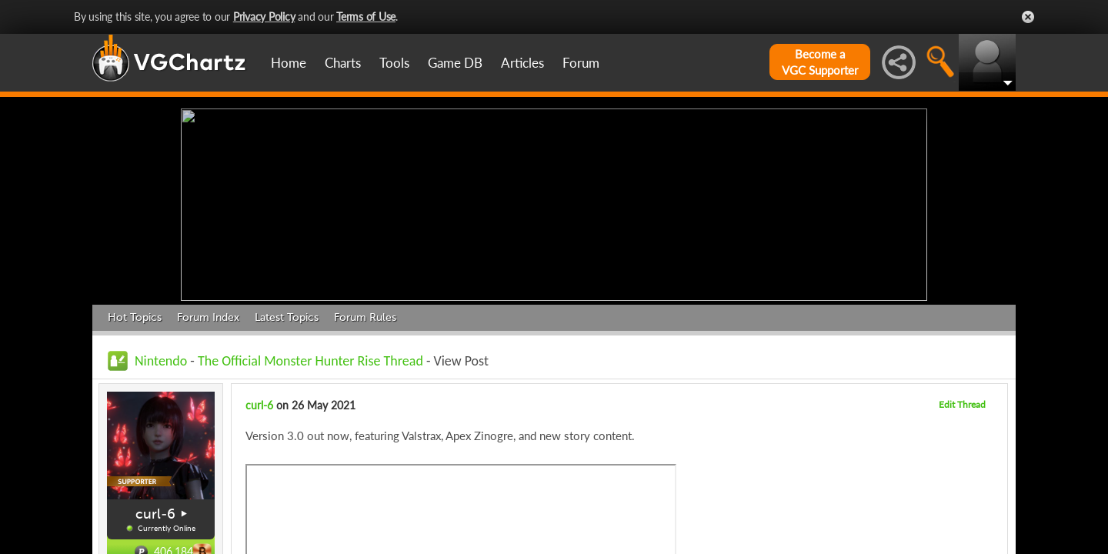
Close (1028, 17)
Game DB (455, 63)
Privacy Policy (264, 16)
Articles (522, 63)
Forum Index (208, 313)
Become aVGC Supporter (820, 62)
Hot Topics (135, 313)
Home (288, 63)
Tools (394, 63)
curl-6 (155, 510)
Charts (343, 63)
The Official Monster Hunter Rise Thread (310, 357)
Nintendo (161, 357)
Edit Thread (962, 400)
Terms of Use (365, 16)
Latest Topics (287, 313)
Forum (580, 63)
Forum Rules (365, 313)
